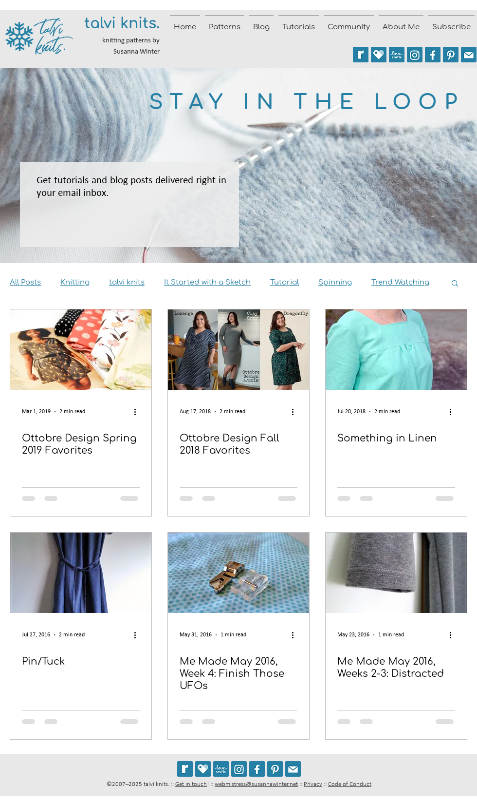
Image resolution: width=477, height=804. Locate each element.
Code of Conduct (349, 784)
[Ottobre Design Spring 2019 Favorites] (80, 349)
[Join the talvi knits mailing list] (469, 54)
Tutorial (284, 282)
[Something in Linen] (396, 349)
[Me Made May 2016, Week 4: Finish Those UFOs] (238, 573)
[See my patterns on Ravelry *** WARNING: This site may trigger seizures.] (360, 54)
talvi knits (127, 282)
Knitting (75, 282)
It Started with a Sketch (207, 282)
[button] (454, 284)
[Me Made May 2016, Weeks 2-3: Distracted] (396, 573)
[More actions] (138, 412)
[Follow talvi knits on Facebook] (432, 54)
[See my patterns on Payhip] (378, 54)
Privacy (313, 784)
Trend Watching (400, 282)
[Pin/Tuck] (80, 573)
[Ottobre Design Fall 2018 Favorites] (238, 349)
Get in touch (191, 784)
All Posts (25, 282)
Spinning (335, 282)
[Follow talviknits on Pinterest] (451, 54)
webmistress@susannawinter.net (256, 784)
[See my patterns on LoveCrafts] (396, 54)
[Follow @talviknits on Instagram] (414, 54)
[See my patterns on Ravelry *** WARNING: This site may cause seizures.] (185, 769)
